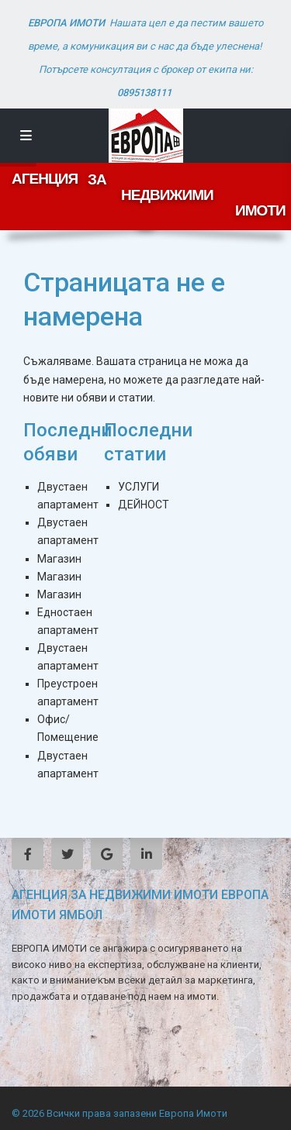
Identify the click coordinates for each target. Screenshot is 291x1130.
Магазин (59, 559)
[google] (107, 854)
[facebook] (27, 854)
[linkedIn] (146, 854)
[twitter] (67, 854)
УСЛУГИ (138, 487)
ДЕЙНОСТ (143, 504)
